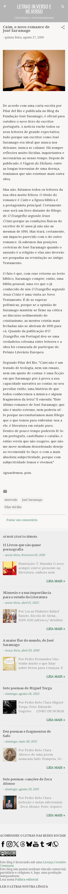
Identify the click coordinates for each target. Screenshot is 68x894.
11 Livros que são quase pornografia (22, 547)
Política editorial (26, 879)
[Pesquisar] (63, 7)
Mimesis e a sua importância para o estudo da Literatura (27, 595)
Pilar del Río (13, 507)
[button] (63, 28)
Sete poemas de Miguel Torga (27, 688)
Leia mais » (55, 581)
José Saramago (32, 500)
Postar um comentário (22, 520)
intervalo (11, 500)
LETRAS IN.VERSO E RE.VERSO (34, 9)
